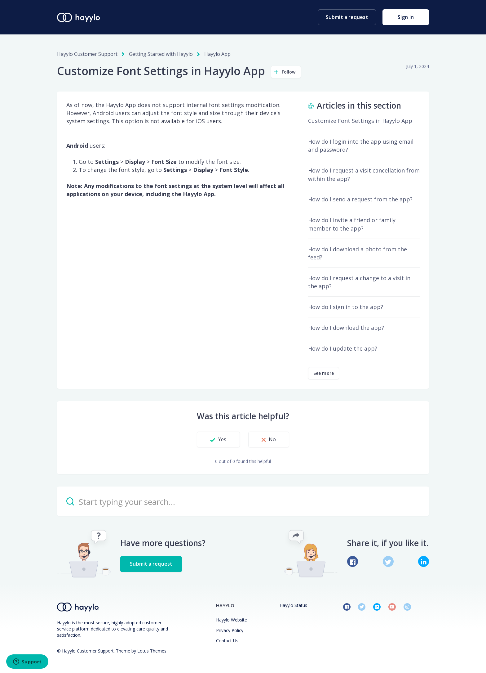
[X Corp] (388, 561)
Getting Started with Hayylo (161, 54)
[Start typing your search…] (243, 501)
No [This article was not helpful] (272, 439)
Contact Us (227, 641)
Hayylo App (217, 54)
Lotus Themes (151, 651)
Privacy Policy (229, 630)
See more (323, 373)
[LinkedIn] (423, 561)
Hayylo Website (231, 620)
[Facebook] (352, 561)
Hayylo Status (293, 605)
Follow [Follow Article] (289, 72)
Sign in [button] (406, 17)
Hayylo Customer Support (87, 54)
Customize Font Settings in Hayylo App (360, 120)
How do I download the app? (346, 327)
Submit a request (347, 17)
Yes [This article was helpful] (222, 439)
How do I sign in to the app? (345, 307)
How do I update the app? (342, 348)
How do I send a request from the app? (360, 199)
